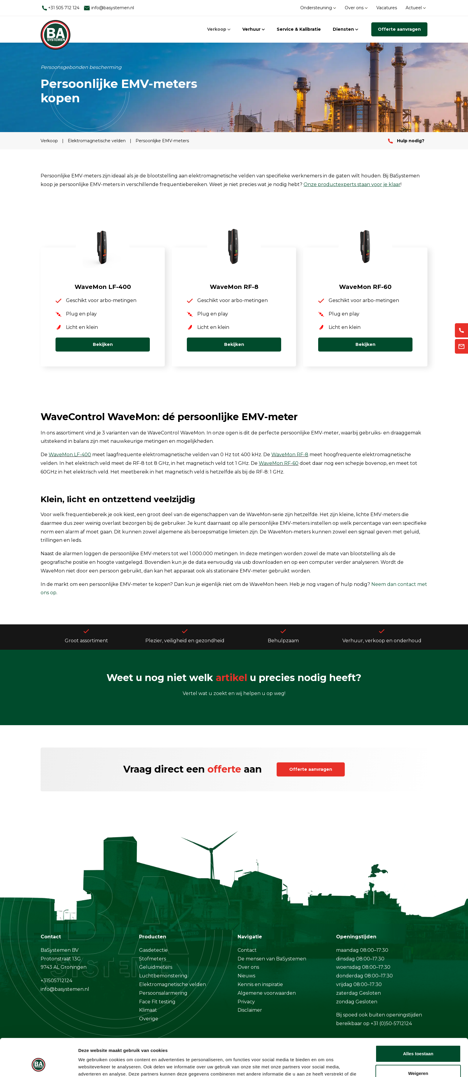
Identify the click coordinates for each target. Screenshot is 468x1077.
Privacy (246, 1002)
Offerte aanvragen (399, 29)
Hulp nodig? (406, 140)
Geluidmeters (155, 967)
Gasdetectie (153, 950)
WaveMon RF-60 (278, 463)
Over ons (356, 7)
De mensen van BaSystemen (272, 959)
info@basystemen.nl (109, 8)
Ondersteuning (318, 7)
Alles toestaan (418, 1021)
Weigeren (418, 1040)
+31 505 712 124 (60, 7)
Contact (247, 950)
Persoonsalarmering (163, 993)
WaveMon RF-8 (289, 454)
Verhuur (253, 29)
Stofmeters (152, 959)
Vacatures (386, 7)
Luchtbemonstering (163, 976)
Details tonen (92, 1065)
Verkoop (218, 29)
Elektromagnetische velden (97, 140)
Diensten (345, 29)
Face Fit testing (157, 1002)
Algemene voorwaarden (267, 993)
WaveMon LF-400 (70, 454)
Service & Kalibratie (299, 29)
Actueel (416, 7)
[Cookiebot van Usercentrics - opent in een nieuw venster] (39, 1065)
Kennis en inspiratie (260, 984)
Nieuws (246, 976)
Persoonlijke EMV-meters (162, 140)
